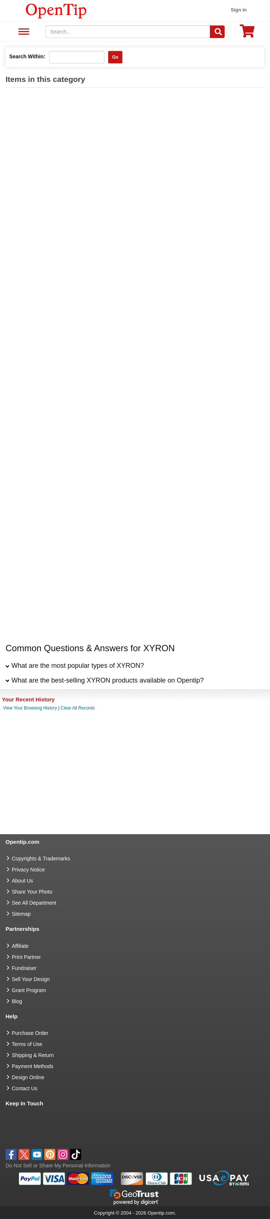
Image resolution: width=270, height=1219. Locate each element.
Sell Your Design (31, 979)
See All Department (22, 31)
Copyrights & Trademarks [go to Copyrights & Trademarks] (41, 858)
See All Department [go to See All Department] (34, 903)
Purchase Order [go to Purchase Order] (30, 1033)
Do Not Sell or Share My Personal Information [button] (58, 1165)
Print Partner (26, 957)
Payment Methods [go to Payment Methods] (32, 1066)
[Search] (217, 31)
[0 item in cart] (247, 33)
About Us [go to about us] (22, 881)
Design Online (28, 1077)
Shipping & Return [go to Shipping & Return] (33, 1055)
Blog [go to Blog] (17, 1001)
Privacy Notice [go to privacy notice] (28, 870)
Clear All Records (77, 708)
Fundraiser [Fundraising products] (24, 968)
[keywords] (128, 31)
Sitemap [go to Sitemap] (21, 914)
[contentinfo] (56, 10)
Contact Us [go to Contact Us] (24, 1088)
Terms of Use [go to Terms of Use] (27, 1044)
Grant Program (29, 990)
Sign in (238, 10)
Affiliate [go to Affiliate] (20, 946)
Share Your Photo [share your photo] (32, 892)
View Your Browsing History (30, 708)
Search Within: (27, 56)
